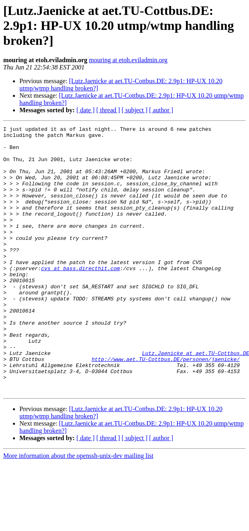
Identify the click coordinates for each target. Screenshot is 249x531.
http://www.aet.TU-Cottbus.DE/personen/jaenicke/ (165, 406)
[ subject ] (135, 110)
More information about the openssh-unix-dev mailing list (78, 509)
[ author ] (161, 110)
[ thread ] (108, 110)
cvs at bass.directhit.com (80, 297)
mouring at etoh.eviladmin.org (128, 60)
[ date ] (85, 110)
